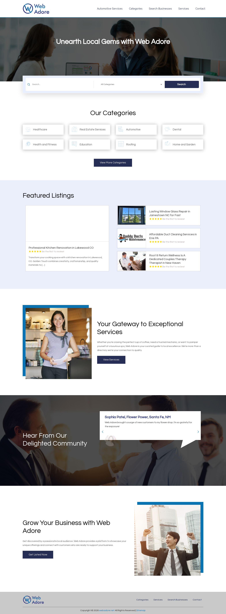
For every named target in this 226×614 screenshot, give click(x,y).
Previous (101, 430)
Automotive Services (110, 8)
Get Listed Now (38, 554)
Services (183, 8)
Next (196, 430)
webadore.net (106, 610)
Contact (200, 8)
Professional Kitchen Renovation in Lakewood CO (61, 247)
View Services (111, 359)
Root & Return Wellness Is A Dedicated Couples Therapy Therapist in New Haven (167, 259)
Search (181, 84)
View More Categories (113, 162)
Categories (135, 8)
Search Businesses (160, 8)
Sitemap (141, 610)
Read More (104, 268)
